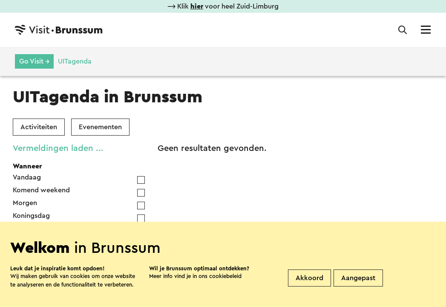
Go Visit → (34, 61)
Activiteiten (38, 127)
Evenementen (100, 127)
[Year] (96, 246)
